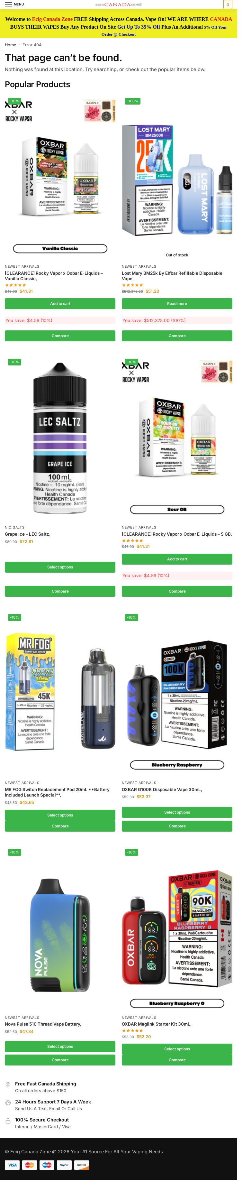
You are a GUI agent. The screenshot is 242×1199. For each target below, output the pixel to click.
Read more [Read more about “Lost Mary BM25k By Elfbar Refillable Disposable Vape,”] (177, 303)
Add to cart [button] (60, 303)
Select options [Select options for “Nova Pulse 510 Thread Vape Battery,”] (60, 1049)
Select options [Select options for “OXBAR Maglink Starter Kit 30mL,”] (177, 1052)
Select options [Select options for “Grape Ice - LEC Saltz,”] (60, 568)
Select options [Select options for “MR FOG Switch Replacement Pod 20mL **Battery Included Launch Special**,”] (60, 817)
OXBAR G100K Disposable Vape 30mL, (162, 791)
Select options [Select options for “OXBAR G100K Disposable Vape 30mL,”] (177, 814)
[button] (227, 4)
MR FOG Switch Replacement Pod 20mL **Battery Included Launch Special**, (57, 794)
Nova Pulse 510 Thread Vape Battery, (43, 1027)
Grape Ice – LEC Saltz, (27, 535)
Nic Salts (14, 528)
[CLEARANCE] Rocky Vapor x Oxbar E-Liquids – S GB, (177, 535)
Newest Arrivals (22, 266)
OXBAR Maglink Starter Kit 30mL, (157, 1027)
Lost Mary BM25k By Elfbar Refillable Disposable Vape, (172, 276)
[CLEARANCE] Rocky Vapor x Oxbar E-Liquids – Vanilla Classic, (54, 276)
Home (10, 44)
